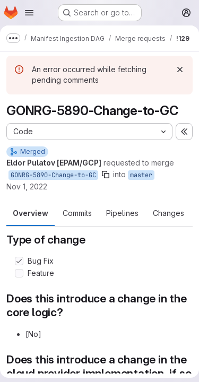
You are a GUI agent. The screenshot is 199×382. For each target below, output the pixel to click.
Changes (168, 213)
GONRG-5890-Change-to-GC (53, 175)
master (141, 175)
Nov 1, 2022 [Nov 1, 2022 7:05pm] (26, 186)
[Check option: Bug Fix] (19, 261)
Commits (77, 213)
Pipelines (122, 213)
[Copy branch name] (105, 174)
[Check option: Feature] (19, 273)
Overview (30, 213)
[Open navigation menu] (29, 12)
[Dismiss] (180, 69)
